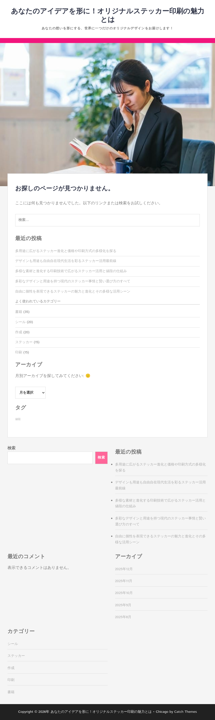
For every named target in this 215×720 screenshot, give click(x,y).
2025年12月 (124, 569)
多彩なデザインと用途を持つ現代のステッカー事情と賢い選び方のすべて (72, 281)
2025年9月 (123, 605)
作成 (18, 332)
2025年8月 (123, 617)
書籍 (18, 311)
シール (20, 322)
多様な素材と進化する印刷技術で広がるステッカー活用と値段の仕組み (71, 271)
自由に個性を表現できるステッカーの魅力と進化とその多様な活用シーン (72, 291)
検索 (11, 448)
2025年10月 (124, 593)
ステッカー (24, 342)
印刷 (18, 352)
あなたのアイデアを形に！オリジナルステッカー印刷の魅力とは (107, 15)
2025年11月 (124, 581)
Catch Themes (185, 711)
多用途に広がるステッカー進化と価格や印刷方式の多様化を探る (65, 251)
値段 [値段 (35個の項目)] (18, 419)
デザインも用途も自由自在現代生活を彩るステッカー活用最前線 (65, 260)
